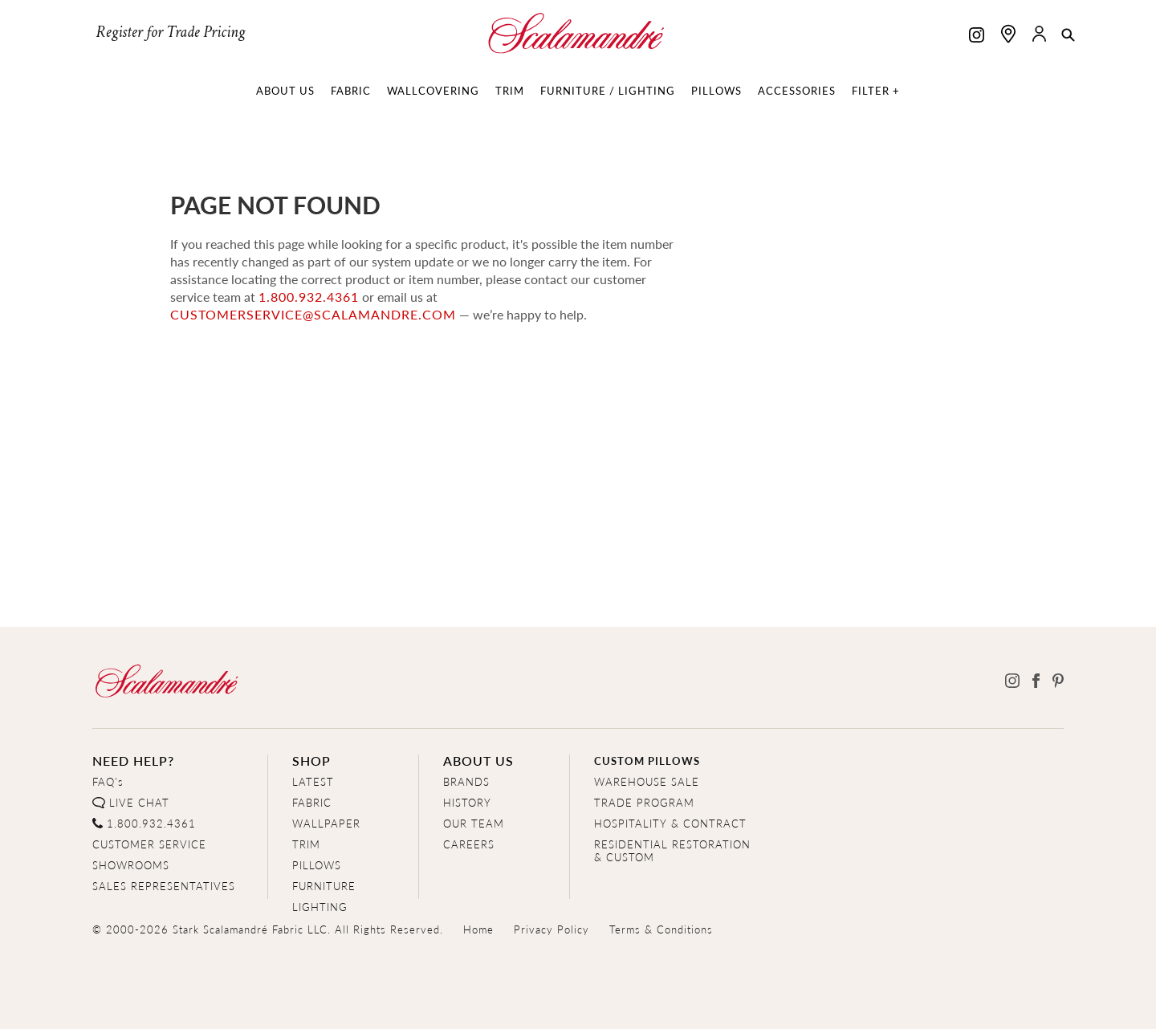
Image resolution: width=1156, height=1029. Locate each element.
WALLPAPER (326, 823)
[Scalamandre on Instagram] (976, 36)
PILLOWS (316, 864)
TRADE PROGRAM (644, 802)
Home (478, 929)
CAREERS (469, 844)
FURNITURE (324, 885)
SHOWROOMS (130, 864)
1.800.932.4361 (308, 296)
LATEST (313, 781)
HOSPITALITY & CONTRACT (670, 823)
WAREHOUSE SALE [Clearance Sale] (646, 781)
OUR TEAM (473, 823)
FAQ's (108, 781)
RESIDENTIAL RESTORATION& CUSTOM (672, 850)
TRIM (306, 844)
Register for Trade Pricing (170, 32)
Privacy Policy (551, 929)
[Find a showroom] (1008, 33)
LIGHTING (320, 906)
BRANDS (466, 781)
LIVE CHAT (139, 802)
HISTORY (467, 802)
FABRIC (312, 802)
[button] (1068, 36)
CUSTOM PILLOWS (647, 760)
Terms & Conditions (661, 929)
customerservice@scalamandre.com (313, 314)
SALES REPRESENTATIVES (163, 885)
